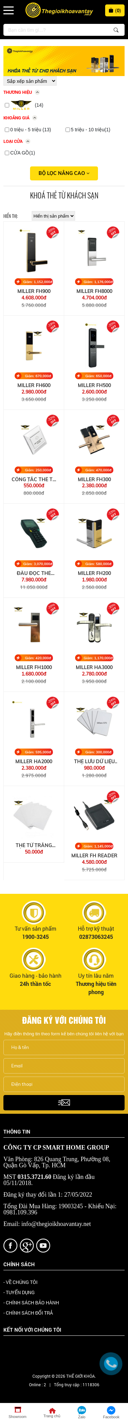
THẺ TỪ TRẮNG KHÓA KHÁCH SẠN (34, 845)
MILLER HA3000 (94, 667)
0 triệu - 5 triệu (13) (30, 129)
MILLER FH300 (94, 480)
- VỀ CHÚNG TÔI (20, 1282)
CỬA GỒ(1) (22, 153)
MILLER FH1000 (34, 667)
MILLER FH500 (94, 385)
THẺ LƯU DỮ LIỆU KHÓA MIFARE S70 (94, 762)
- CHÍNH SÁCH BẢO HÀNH (31, 1302)
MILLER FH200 (94, 573)
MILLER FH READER (94, 856)
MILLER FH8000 (94, 291)
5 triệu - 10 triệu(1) (91, 129)
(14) (26, 105)
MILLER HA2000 (33, 762)
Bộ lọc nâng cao (64, 173)
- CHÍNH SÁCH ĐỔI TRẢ (28, 1313)
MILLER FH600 (34, 385)
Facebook (23, 1348)
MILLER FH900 (34, 291)
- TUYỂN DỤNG (19, 1292)
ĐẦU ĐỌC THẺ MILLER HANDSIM (34, 573)
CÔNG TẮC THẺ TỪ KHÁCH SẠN (34, 480)
